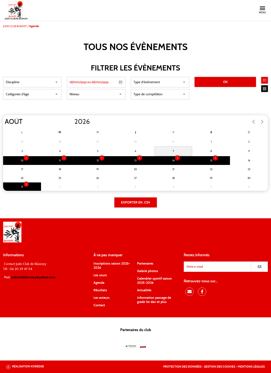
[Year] (71, 121)
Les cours (100, 275)
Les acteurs (102, 297)
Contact (99, 305)
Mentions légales (251, 366)
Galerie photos (147, 271)
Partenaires (145, 263)
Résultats (100, 290)
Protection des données (182, 366)
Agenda (99, 282)
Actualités (144, 290)
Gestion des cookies (219, 366)
